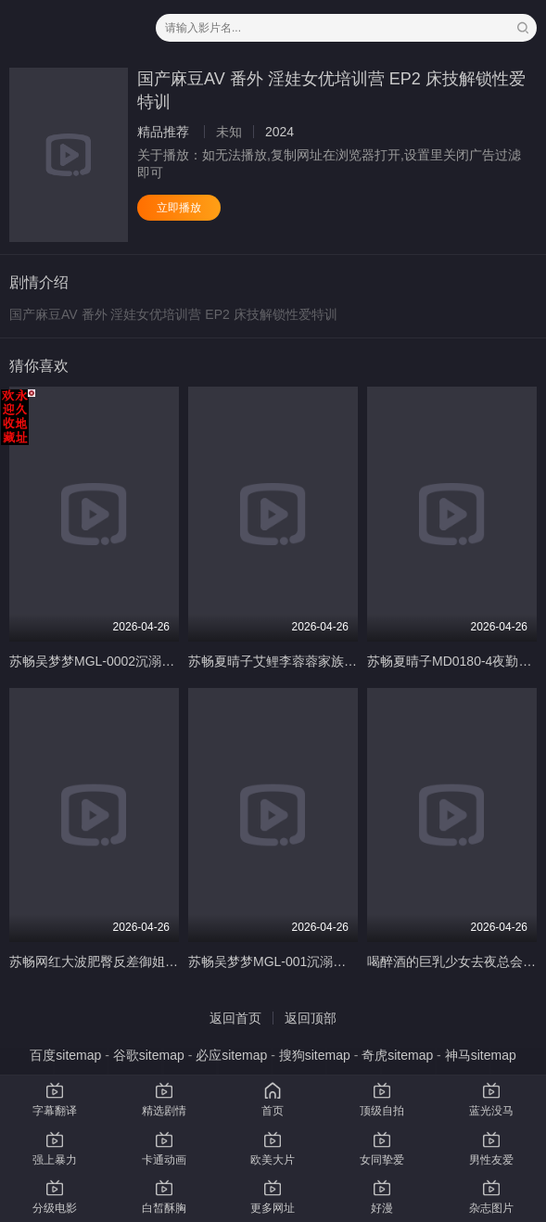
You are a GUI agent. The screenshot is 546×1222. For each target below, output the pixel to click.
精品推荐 (163, 131)
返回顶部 (310, 1018)
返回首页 (235, 1018)
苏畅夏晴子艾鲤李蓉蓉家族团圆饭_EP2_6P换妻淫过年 (345, 661)
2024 (279, 131)
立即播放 (179, 207)
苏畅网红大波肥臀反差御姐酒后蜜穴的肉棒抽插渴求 (158, 961)
